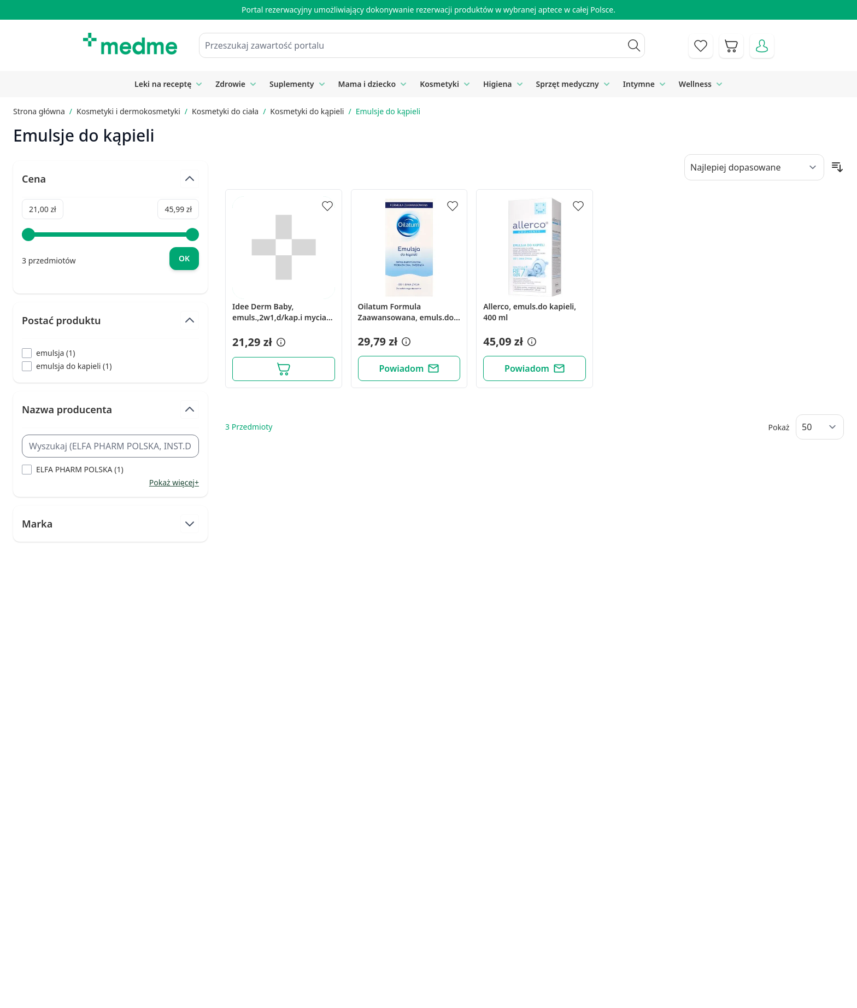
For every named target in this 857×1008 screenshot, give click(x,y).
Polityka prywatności (636, 912)
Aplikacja (431, 987)
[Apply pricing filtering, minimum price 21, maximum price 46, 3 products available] (184, 258)
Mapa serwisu (441, 937)
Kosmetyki (439, 84)
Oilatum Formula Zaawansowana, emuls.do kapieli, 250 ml (406, 312)
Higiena (497, 84)
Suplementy (291, 84)
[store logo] (130, 44)
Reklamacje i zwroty (634, 937)
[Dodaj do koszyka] (283, 369)
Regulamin (313, 937)
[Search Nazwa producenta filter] (110, 446)
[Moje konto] (762, 46)
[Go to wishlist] (701, 46)
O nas (303, 962)
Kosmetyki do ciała (225, 111)
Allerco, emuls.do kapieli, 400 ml (529, 312)
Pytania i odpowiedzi (454, 962)
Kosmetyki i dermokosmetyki (128, 111)
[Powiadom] (409, 368)
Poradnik (431, 912)
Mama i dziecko (367, 84)
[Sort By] (754, 167)
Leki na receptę (162, 84)
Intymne (639, 84)
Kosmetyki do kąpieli (307, 111)
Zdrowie (230, 84)
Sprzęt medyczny (567, 84)
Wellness (695, 84)
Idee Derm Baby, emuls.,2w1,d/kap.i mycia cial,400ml (279, 312)
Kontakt (307, 912)
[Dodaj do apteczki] (327, 206)
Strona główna (39, 111)
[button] (279, 342)
